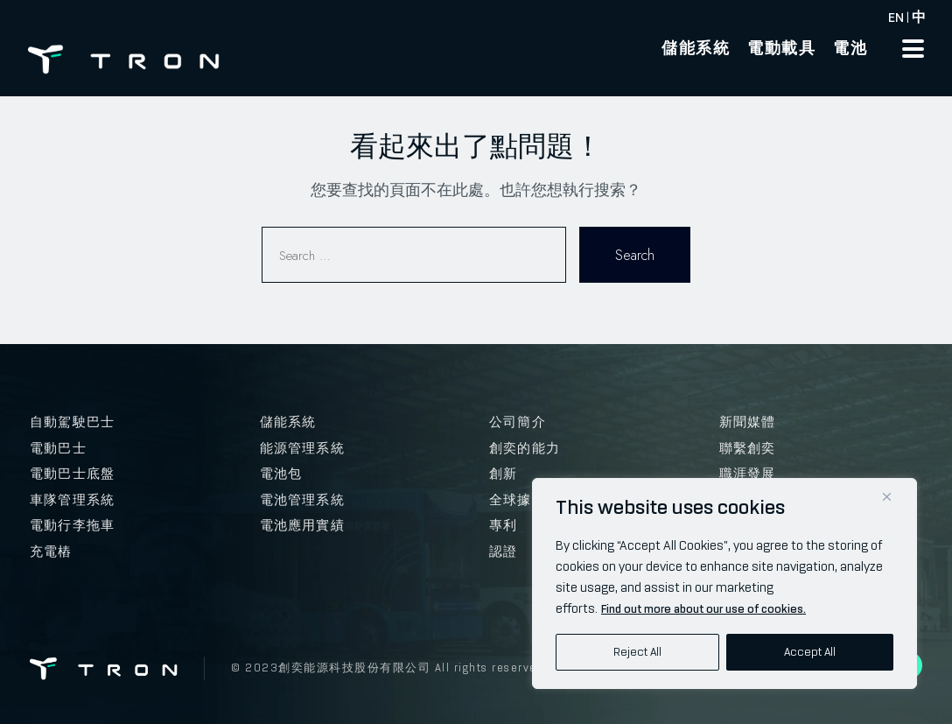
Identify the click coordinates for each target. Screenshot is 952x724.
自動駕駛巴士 (72, 422)
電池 (850, 48)
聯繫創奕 (747, 448)
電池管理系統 (302, 500)
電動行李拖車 (72, 525)
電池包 (281, 473)
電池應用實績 (302, 525)
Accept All (810, 651)
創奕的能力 (524, 448)
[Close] (887, 497)
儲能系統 (696, 48)
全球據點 (517, 500)
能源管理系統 (302, 448)
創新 (503, 473)
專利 (503, 525)
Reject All (637, 651)
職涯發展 (747, 473)
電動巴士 (58, 448)
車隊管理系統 (72, 500)
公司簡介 (517, 422)
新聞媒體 (747, 422)
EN (896, 17)
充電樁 (51, 551)
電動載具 (781, 48)
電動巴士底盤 (72, 473)
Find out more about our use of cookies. (703, 608)
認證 (503, 551)
